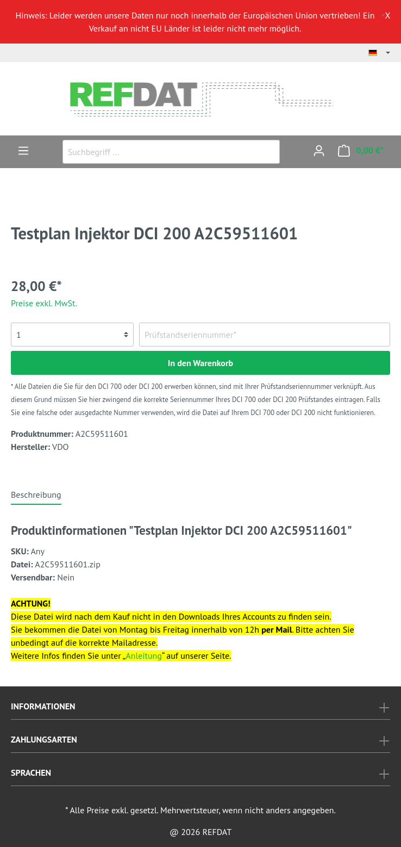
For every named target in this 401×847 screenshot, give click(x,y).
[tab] (36, 494)
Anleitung (144, 655)
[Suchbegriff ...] (158, 152)
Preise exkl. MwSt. (44, 303)
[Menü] (23, 150)
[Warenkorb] (360, 150)
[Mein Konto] (318, 150)
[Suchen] (267, 152)
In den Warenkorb (200, 362)
